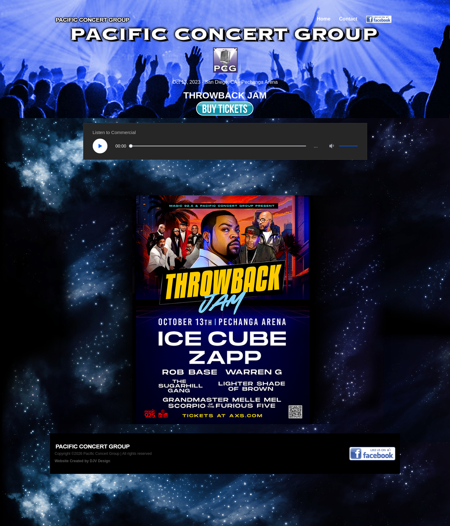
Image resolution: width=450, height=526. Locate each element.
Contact (348, 18)
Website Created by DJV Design (82, 461)
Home (323, 18)
